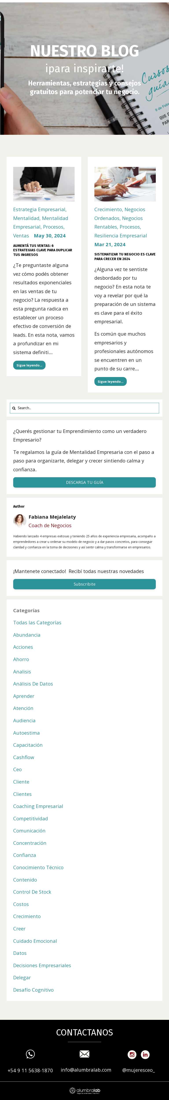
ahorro (21, 659)
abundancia (26, 634)
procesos (53, 226)
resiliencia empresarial (120, 235)
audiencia (24, 720)
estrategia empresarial (39, 209)
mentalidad (26, 218)
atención (23, 708)
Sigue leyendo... (29, 365)
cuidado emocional (35, 940)
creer (19, 928)
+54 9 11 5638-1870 (30, 1070)
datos (20, 953)
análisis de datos (33, 683)
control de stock (32, 891)
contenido (25, 879)
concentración (29, 842)
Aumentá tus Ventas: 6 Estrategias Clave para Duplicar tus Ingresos (42, 250)
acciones (23, 646)
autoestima (26, 732)
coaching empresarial (38, 806)
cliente (21, 781)
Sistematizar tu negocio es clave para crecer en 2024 (125, 256)
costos (21, 904)
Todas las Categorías (37, 622)
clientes (22, 794)
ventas (21, 235)
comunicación (29, 830)
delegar (22, 977)
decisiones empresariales (42, 965)
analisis (22, 671)
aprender (23, 696)
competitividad (30, 818)
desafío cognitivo (33, 989)
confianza (24, 855)
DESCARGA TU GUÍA (84, 482)
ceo (17, 769)
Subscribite (85, 584)
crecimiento (108, 209)
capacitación (28, 744)
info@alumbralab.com (86, 1069)
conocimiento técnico (38, 867)
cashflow (23, 757)
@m (126, 1070)
